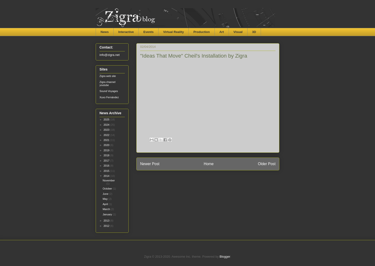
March (107, 209)
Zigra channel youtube (107, 84)
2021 (107, 140)
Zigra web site (107, 76)
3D (254, 32)
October (108, 188)
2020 (107, 145)
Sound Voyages (108, 91)
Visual (238, 32)
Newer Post (150, 164)
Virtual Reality (173, 32)
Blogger (225, 256)
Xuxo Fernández (109, 97)
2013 (107, 220)
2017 (107, 160)
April (106, 204)
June (106, 193)
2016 (107, 165)
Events (148, 32)
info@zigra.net (109, 55)
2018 (107, 155)
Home (209, 164)
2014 (107, 175)
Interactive (126, 32)
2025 (107, 119)
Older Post (267, 164)
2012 (107, 225)
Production (201, 32)
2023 (107, 129)
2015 (107, 170)
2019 (107, 150)
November (109, 180)
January (108, 214)
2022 (107, 135)
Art (221, 32)
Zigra (108, 19)
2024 (107, 124)
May (105, 198)
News (105, 32)
